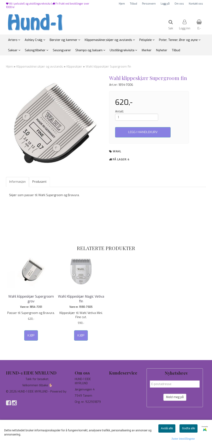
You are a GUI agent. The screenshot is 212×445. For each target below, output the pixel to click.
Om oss (179, 3)
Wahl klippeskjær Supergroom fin (108, 67)
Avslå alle (167, 428)
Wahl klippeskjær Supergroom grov (31, 298)
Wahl (117, 151)
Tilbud (133, 3)
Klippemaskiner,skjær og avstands (39, 67)
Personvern (149, 3)
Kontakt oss (196, 3)
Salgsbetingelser (120, 398)
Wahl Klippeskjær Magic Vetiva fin (81, 298)
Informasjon (17, 182)
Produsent (39, 182)
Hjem (122, 3)
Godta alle (188, 428)
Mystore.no (14, 396)
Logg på (165, 3)
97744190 (81, 408)
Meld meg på (175, 397)
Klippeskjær (74, 67)
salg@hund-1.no (85, 412)
